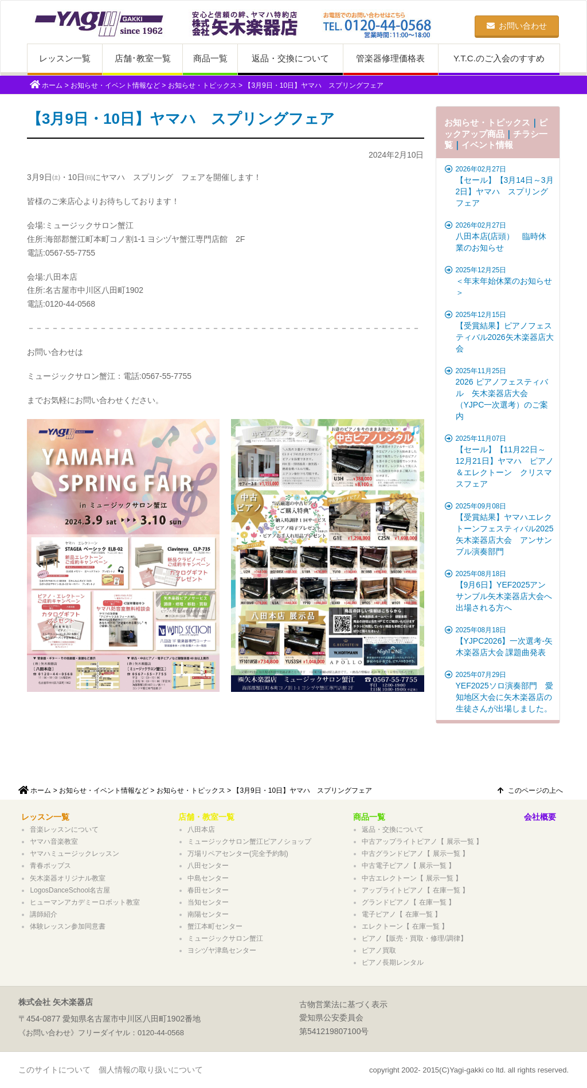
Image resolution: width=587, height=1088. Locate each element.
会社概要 (540, 816)
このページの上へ (530, 790)
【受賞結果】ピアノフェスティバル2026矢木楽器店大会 (499, 331)
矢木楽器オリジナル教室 (67, 878)
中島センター (208, 878)
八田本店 (201, 829)
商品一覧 (210, 58)
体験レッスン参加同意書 (67, 926)
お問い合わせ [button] (517, 25)
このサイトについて (54, 1069)
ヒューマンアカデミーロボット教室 (85, 902)
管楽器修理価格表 (390, 58)
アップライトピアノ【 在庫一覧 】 (415, 890)
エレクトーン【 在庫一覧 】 (405, 926)
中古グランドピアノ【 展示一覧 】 (415, 854)
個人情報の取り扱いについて (151, 1069)
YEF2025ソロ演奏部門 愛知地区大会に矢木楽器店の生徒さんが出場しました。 (499, 691)
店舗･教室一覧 (143, 58)
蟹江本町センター (214, 926)
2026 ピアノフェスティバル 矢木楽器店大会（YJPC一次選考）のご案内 (499, 393)
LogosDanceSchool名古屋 (70, 890)
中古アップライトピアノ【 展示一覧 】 (422, 841)
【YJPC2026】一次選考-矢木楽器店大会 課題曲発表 (499, 641)
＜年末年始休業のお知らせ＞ (499, 281)
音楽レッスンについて (64, 829)
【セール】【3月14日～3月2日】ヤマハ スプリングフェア (499, 186)
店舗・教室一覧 (206, 816)
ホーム (52, 85)
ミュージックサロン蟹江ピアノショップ (249, 841)
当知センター (208, 902)
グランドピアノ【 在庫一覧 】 (408, 902)
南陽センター (208, 914)
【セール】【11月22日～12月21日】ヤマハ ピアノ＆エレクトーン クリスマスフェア (499, 460)
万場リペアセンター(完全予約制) (237, 854)
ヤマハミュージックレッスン (74, 854)
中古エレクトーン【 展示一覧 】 (412, 878)
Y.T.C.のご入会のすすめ (499, 58)
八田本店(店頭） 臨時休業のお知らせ (499, 236)
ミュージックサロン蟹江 (225, 938)
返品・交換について (290, 58)
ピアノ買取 (379, 950)
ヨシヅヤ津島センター (221, 950)
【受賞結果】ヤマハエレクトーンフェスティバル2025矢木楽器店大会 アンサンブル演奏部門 (499, 528)
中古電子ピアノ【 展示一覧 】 (408, 866)
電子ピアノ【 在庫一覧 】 (401, 914)
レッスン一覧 (65, 58)
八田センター (208, 866)
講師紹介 (43, 914)
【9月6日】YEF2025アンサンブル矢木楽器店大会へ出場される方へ (499, 590)
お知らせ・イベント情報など (115, 85)
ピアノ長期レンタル (393, 962)
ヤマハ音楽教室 (54, 841)
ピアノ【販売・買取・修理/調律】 (414, 938)
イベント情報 (487, 145)
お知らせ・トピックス (202, 85)
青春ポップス (50, 866)
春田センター (208, 890)
